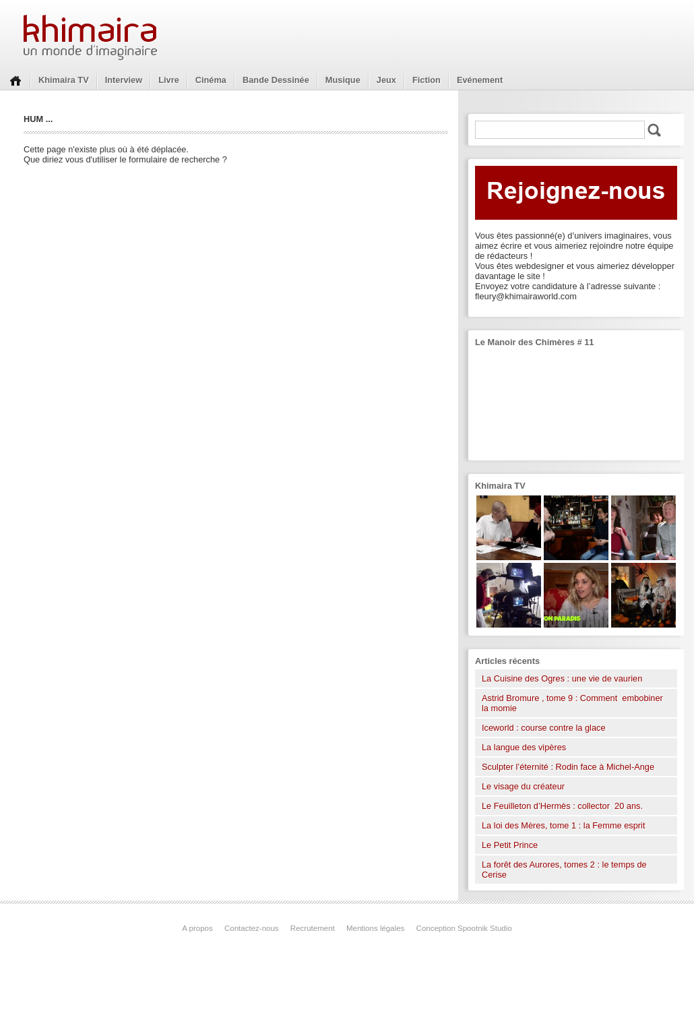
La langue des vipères (524, 747)
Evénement (480, 80)
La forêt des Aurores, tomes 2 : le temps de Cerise (564, 869)
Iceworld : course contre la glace (544, 728)
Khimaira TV (63, 80)
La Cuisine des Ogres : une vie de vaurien (562, 678)
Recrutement (312, 928)
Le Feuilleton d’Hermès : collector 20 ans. (563, 806)
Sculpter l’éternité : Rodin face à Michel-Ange (568, 767)
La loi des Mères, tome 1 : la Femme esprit (563, 825)
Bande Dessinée (276, 80)
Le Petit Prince (510, 845)
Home (15, 79)
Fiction (426, 80)
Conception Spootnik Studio (464, 928)
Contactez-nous (251, 928)
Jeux (386, 80)
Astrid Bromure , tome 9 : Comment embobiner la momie (572, 703)
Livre (168, 80)
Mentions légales (375, 928)
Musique (342, 80)
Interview (123, 80)
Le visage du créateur (523, 786)
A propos (197, 928)
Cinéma (210, 80)
